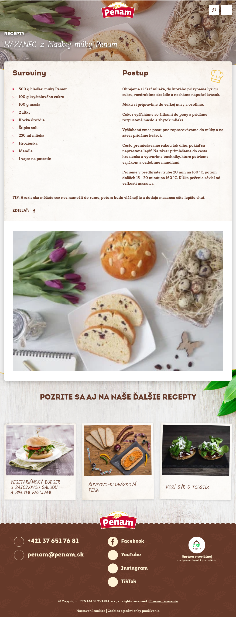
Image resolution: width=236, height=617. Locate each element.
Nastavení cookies (90, 611)
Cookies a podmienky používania (134, 611)
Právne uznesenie (163, 601)
